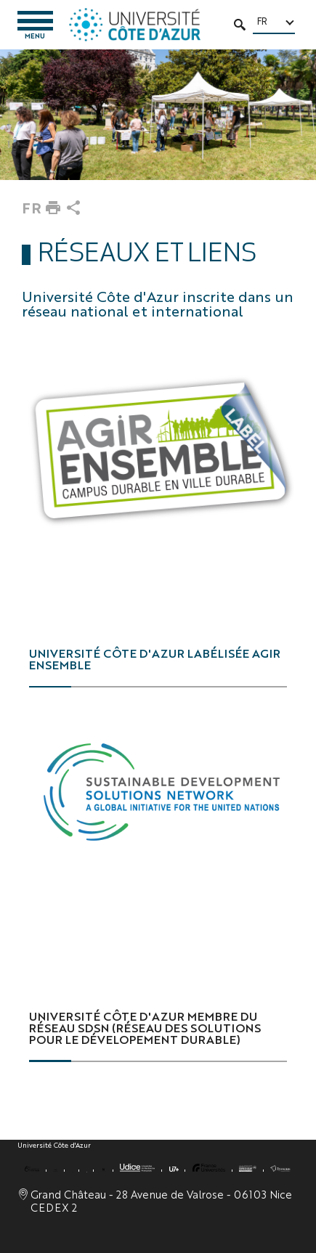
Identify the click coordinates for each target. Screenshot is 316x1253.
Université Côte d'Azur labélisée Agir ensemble (154, 658)
